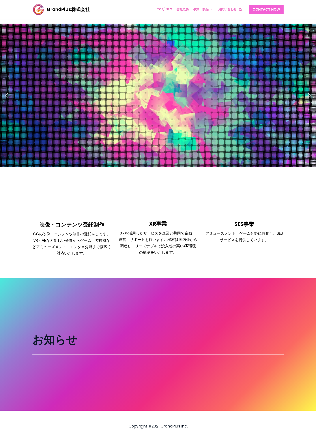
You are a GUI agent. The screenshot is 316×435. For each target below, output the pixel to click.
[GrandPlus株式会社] (61, 9)
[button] (6, 95)
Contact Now (266, 9)
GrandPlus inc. (174, 426)
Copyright (138, 426)
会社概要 (182, 9)
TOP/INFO (164, 9)
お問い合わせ (227, 9)
